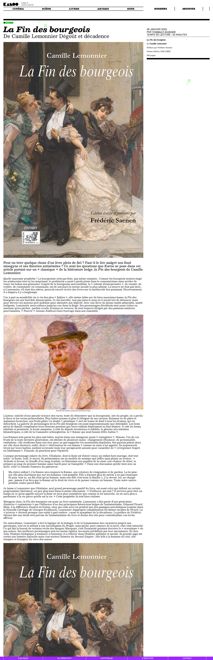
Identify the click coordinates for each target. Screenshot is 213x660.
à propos (23, 657)
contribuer (107, 657)
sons (130, 8)
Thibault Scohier (164, 31)
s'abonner (148, 657)
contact (187, 657)
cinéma (18, 8)
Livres (9, 23)
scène (46, 8)
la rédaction (64, 657)
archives (188, 8)
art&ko (103, 8)
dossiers (160, 8)
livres (74, 8)
